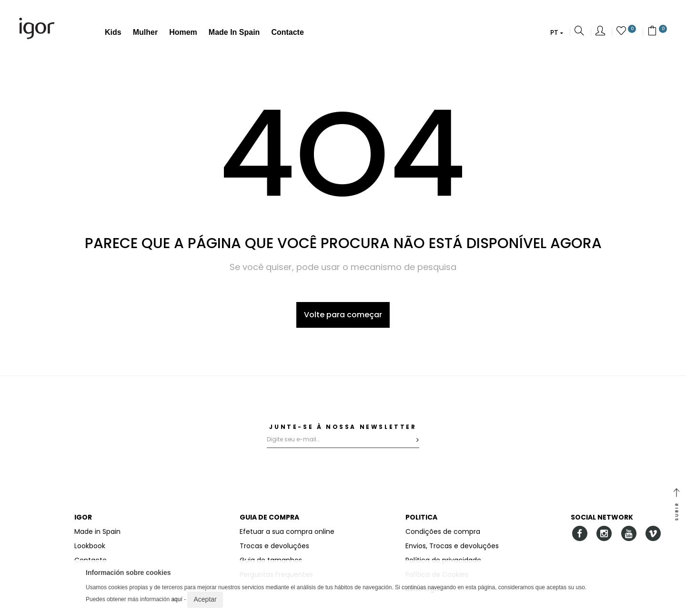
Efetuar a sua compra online (287, 531)
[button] (556, 32)
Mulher (145, 32)
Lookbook (89, 546)
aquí (176, 599)
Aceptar (204, 599)
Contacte (287, 32)
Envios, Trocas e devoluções (452, 546)
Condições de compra (442, 531)
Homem (183, 32)
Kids (113, 32)
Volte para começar (343, 314)
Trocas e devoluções (274, 546)
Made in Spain (234, 32)
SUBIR (676, 505)
